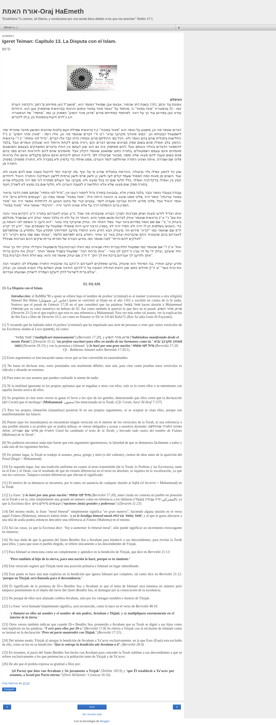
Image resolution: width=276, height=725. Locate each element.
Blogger (104, 721)
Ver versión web (92, 714)
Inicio (92, 707)
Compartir (9, 689)
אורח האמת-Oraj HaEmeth (43, 11)
